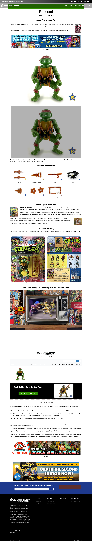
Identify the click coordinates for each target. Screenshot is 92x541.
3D (71, 5)
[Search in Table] (69, 361)
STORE (88, 5)
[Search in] (80, 362)
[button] (12, 78)
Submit (51, 489)
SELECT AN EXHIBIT (79, 5)
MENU (66, 5)
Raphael (32, 374)
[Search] (77, 362)
